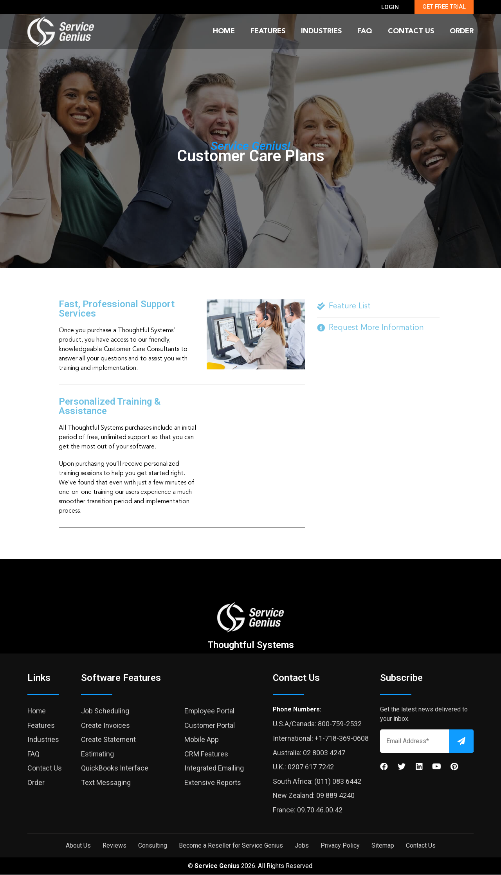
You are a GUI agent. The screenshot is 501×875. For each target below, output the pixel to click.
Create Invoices (105, 725)
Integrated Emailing (214, 768)
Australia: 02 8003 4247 (309, 753)
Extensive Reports (212, 782)
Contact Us (411, 31)
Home (224, 31)
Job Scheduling (105, 711)
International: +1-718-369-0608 (321, 738)
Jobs (302, 846)
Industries (321, 31)
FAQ (364, 31)
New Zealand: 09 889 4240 (314, 795)
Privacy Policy (340, 846)
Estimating (97, 754)
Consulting (152, 846)
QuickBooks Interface (114, 768)
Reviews (114, 846)
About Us (78, 846)
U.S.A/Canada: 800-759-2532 (317, 724)
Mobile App (201, 739)
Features (267, 31)
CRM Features (206, 754)
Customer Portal (209, 725)
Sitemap (382, 846)
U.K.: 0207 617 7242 (303, 767)
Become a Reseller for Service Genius (231, 846)
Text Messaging (106, 782)
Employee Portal (209, 711)
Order (462, 31)
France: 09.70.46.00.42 (307, 810)
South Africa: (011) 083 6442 (317, 781)
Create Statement (108, 739)
